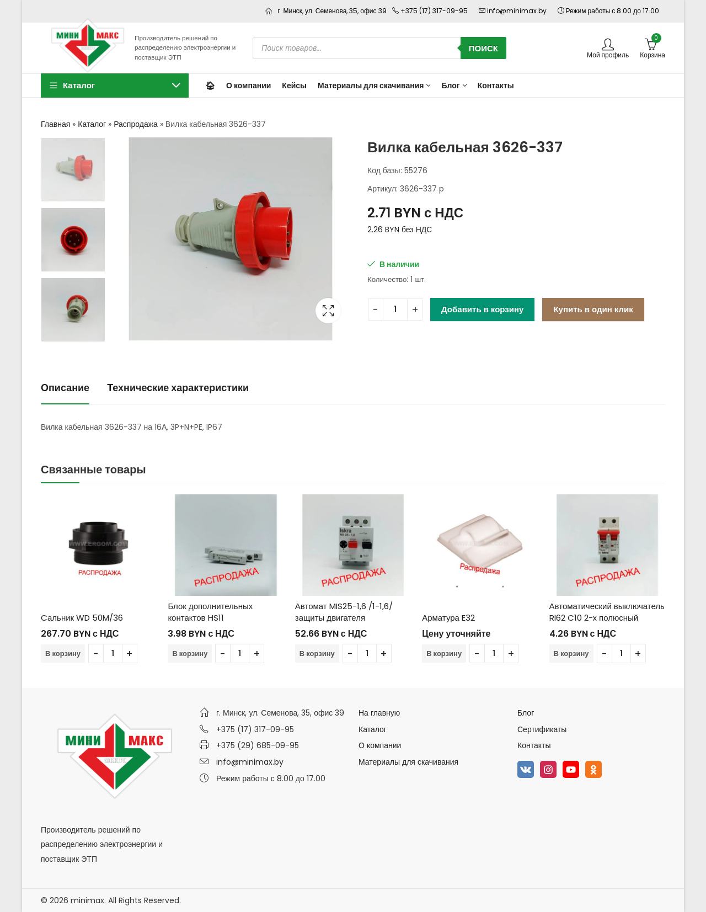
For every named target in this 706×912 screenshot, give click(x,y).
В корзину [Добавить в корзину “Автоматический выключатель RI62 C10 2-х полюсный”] (571, 653)
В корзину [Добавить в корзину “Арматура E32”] (444, 653)
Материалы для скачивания (408, 761)
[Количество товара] (395, 309)
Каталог (92, 124)
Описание (65, 387)
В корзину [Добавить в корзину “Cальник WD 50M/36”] (63, 653)
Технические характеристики (178, 387)
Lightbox (328, 310)
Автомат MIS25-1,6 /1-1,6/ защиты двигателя (344, 611)
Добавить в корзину (482, 309)
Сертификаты (541, 729)
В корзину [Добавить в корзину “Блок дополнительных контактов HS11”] (189, 653)
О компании (380, 745)
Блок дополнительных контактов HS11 (210, 611)
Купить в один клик (593, 309)
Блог (525, 712)
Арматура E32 (448, 617)
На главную (379, 712)
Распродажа (136, 124)
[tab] (65, 388)
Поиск (483, 48)
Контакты (533, 745)
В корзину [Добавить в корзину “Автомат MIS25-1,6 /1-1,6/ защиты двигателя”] (317, 653)
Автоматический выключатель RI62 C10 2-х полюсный (607, 611)
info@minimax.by (250, 761)
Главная (55, 124)
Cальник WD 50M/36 (82, 617)
